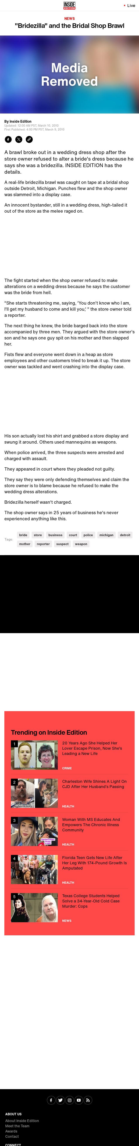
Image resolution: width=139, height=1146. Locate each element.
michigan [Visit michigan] (106, 535)
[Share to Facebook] (8, 140)
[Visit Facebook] (51, 1100)
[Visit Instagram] (69, 1100)
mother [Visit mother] (24, 544)
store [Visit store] (38, 535)
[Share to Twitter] (19, 140)
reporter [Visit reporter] (43, 544)
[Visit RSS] (88, 1100)
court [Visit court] (73, 535)
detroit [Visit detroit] (125, 535)
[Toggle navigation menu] (5, 5)
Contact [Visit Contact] (12, 1136)
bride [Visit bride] (23, 535)
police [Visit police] (88, 535)
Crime (67, 768)
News (69, 18)
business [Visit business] (55, 535)
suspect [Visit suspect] (62, 544)
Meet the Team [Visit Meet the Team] (17, 1126)
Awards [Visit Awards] (11, 1131)
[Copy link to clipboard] (29, 140)
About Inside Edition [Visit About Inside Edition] (22, 1120)
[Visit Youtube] (78, 1100)
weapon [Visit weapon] (81, 544)
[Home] (69, 5)
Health (68, 806)
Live (131, 5)
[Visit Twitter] (60, 1100)
